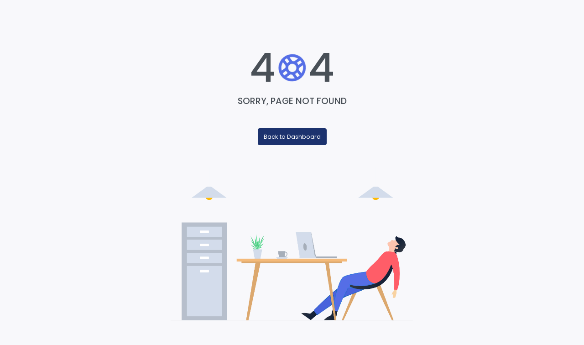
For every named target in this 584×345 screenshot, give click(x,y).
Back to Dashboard (292, 136)
